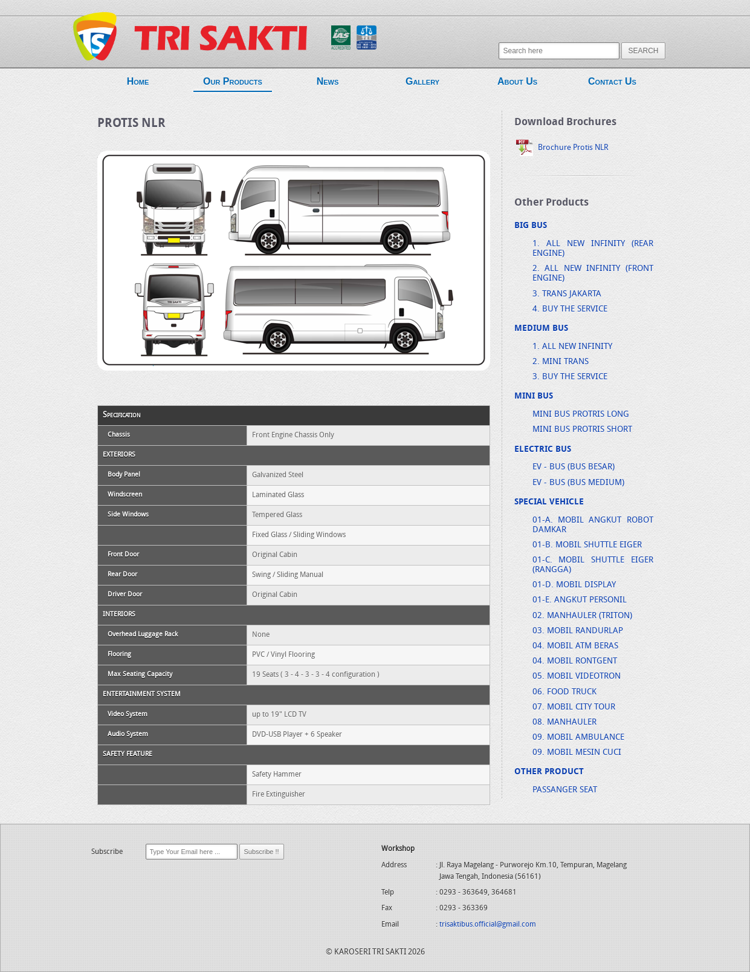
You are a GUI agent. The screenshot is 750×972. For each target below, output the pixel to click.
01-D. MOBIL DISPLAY (574, 585)
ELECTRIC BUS (542, 449)
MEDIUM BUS (541, 328)
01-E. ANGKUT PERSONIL (579, 600)
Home (138, 83)
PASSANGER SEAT (564, 790)
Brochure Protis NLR (561, 148)
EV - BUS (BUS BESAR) (573, 467)
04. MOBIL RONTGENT (574, 661)
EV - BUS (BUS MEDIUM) (578, 483)
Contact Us (612, 83)
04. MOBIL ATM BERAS (575, 646)
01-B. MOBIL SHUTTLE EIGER (587, 545)
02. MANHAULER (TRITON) (582, 616)
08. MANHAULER (564, 722)
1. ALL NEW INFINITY (572, 346)
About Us (517, 83)
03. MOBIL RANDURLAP (577, 631)
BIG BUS (530, 225)
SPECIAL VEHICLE (549, 502)
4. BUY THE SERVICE (569, 309)
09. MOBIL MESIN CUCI (576, 752)
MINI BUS (533, 396)
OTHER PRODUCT (549, 772)
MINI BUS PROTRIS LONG (580, 414)
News (327, 83)
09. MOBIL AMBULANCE (578, 737)
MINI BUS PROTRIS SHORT (582, 429)
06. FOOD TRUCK (564, 692)
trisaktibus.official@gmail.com (487, 924)
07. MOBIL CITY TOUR (573, 707)
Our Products (232, 84)
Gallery (422, 83)
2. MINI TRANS (560, 362)
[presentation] (183, 885)
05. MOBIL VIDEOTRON (576, 676)
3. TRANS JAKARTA (566, 294)
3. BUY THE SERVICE (569, 377)
